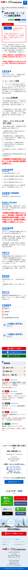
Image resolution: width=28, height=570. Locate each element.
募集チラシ (8, 308)
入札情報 (17, 539)
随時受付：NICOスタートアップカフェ (12, 426)
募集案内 (7, 311)
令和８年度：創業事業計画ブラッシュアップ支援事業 (14, 415)
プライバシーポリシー (20, 541)
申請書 (6, 314)
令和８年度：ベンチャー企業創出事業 (12, 393)
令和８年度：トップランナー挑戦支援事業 (13, 406)
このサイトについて (7, 539)
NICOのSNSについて (19, 544)
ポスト (7, 513)
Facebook (20, 513)
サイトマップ (6, 541)
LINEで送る (20, 509)
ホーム (4, 7)
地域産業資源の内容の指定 (12, 317)
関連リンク (5, 544)
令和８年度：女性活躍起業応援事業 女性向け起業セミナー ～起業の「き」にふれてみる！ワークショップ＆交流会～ (14, 384)
